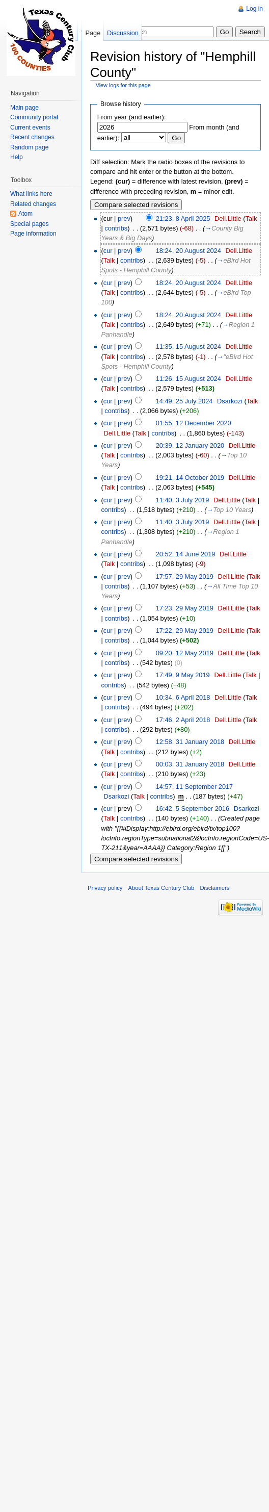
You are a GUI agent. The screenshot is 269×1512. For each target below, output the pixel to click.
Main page (24, 107)
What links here (31, 193)
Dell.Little (227, 218)
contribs (115, 228)
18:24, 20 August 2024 (188, 250)
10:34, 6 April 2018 (183, 697)
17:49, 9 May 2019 (183, 675)
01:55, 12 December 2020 (193, 423)
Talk (251, 218)
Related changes (33, 204)
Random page (29, 147)
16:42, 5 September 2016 (192, 808)
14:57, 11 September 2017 (194, 786)
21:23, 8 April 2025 (183, 218)
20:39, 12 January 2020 (190, 445)
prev (124, 218)
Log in (254, 8)
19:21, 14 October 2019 (190, 477)
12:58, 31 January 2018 (190, 742)
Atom (25, 213)
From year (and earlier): (131, 117)
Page (92, 33)
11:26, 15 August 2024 (188, 378)
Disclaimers (215, 888)
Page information (33, 233)
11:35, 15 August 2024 (188, 346)
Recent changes (32, 137)
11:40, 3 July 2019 (182, 500)
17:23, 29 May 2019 (184, 608)
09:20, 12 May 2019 (184, 653)
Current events (30, 127)
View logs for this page (123, 85)
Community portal (34, 117)
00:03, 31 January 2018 (190, 764)
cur (108, 250)
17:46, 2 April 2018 (183, 720)
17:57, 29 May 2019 (184, 576)
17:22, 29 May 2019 (184, 630)
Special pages (29, 223)
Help (16, 157)
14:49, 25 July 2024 (184, 401)
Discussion (123, 33)
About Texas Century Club (161, 888)
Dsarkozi (230, 401)
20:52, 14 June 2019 (186, 554)
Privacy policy (105, 888)
